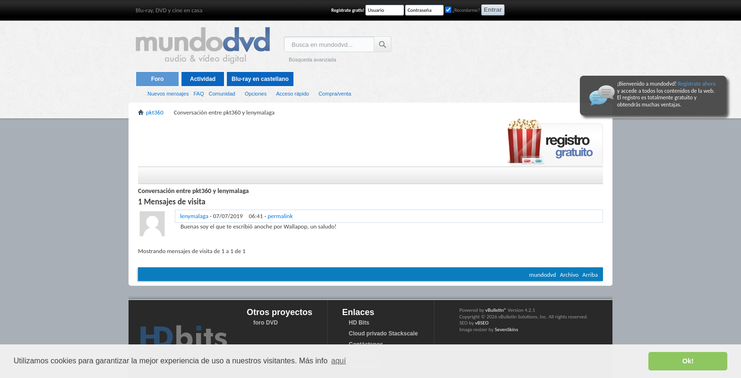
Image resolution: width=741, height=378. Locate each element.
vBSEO (482, 323)
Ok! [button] (688, 361)
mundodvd (542, 274)
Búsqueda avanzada (312, 59)
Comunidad (221, 94)
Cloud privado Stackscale (383, 333)
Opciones (256, 94)
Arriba (590, 274)
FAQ (198, 94)
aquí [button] (338, 361)
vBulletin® (496, 310)
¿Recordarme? (462, 10)
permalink (280, 216)
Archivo (569, 274)
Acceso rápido (292, 94)
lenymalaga (194, 216)
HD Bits (359, 322)
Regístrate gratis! (347, 10)
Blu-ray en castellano (260, 79)
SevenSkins (506, 329)
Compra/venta (335, 94)
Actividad (202, 79)
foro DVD (265, 322)
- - (236, 216)
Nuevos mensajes (168, 94)
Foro (157, 79)
